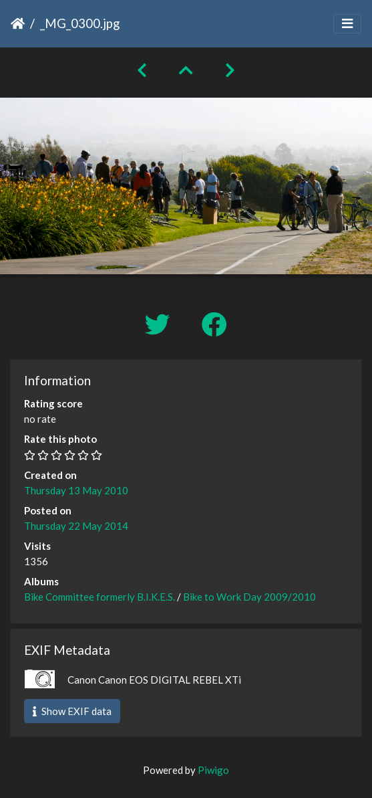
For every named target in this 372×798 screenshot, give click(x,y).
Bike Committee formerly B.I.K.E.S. (99, 597)
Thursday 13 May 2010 (76, 490)
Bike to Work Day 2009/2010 (249, 597)
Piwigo (213, 770)
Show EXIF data (72, 711)
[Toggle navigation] (347, 23)
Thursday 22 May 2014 (76, 526)
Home (18, 23)
